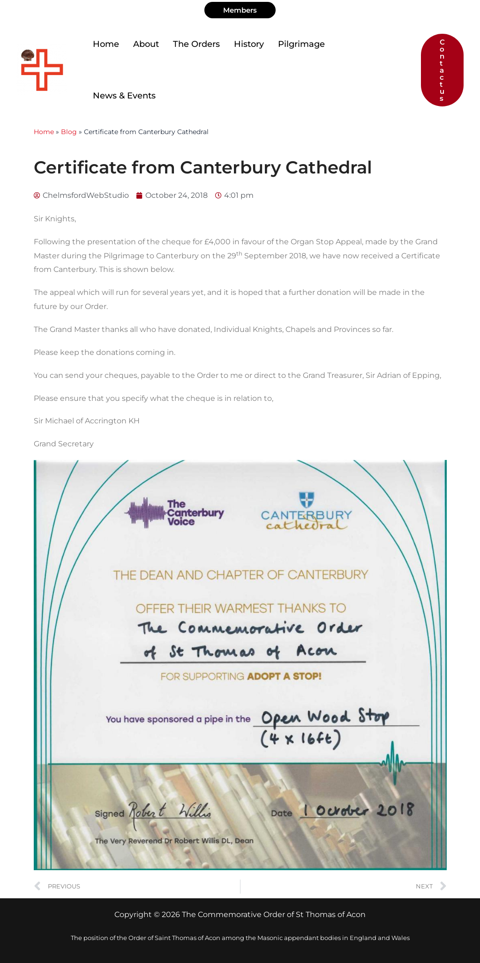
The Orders (196, 44)
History (249, 44)
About (146, 44)
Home (106, 44)
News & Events (124, 95)
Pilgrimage (301, 44)
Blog (69, 131)
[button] (240, 10)
